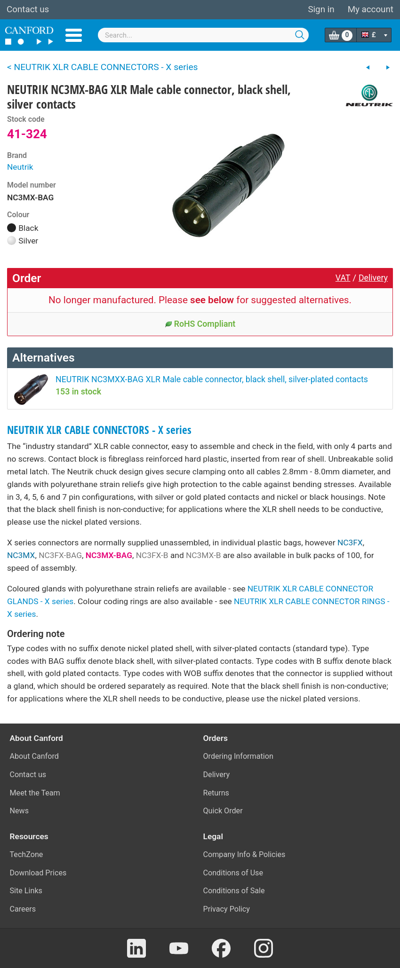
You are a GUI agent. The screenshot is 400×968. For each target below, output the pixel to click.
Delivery (373, 278)
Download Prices (38, 872)
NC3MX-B (203, 555)
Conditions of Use (233, 872)
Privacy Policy (226, 909)
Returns (216, 792)
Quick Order (223, 810)
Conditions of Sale (234, 890)
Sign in (321, 9)
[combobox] (203, 35)
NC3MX (21, 555)
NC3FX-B (152, 555)
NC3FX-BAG (60, 555)
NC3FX (350, 542)
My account (370, 9)
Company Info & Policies (244, 854)
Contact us (28, 9)
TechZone (26, 854)
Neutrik (20, 167)
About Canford (34, 756)
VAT (343, 278)
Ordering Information (238, 756)
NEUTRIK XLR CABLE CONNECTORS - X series (99, 430)
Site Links (26, 890)
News (19, 810)
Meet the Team (35, 792)
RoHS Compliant (200, 324)
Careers (23, 909)
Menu (73, 35)
